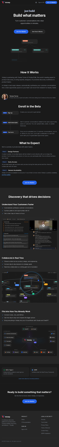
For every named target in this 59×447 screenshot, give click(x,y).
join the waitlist (6, 175)
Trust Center (44, 422)
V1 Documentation (26, 422)
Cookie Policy (44, 430)
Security (43, 419)
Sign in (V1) (41, 2)
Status (23, 419)
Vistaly (6, 2)
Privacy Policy (44, 425)
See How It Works (37, 31)
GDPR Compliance (45, 433)
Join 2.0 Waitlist (51, 2)
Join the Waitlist (21, 31)
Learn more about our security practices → (29, 378)
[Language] (36, 2)
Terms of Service (45, 427)
